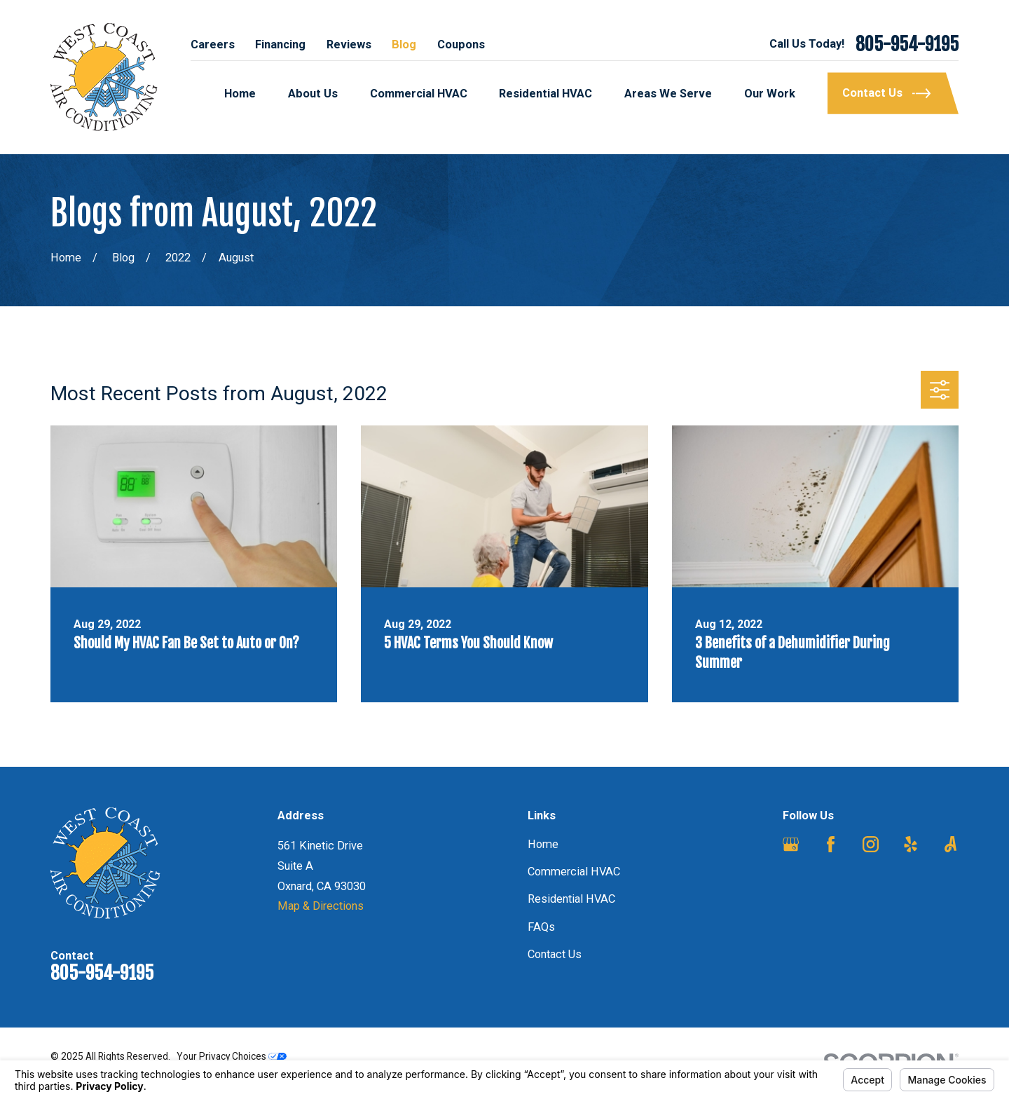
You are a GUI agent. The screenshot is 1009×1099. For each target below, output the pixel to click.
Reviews (349, 44)
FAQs (541, 927)
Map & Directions (320, 906)
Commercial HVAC (574, 871)
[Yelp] (910, 844)
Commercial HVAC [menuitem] (418, 93)
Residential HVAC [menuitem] (545, 93)
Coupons (461, 44)
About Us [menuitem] (313, 93)
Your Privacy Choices (232, 1056)
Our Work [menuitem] (769, 93)
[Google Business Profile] (791, 844)
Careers (213, 44)
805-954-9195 (907, 45)
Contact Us (555, 954)
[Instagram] (871, 844)
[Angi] (950, 844)
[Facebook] (831, 844)
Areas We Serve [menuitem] (668, 93)
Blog (404, 44)
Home (543, 844)
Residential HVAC (571, 899)
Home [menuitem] (240, 93)
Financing (280, 44)
